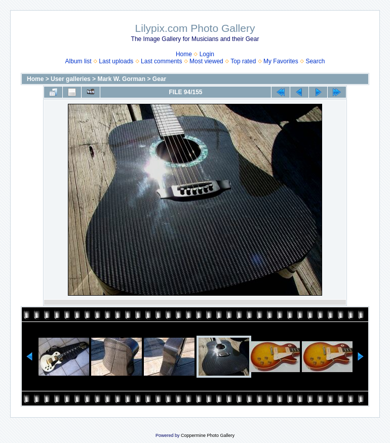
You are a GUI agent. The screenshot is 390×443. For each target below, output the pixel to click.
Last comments (161, 61)
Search (315, 61)
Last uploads (116, 61)
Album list (78, 61)
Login (207, 54)
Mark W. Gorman (121, 79)
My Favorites (280, 61)
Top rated (243, 61)
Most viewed (206, 61)
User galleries (71, 79)
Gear (159, 79)
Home (184, 54)
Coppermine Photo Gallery (208, 435)
